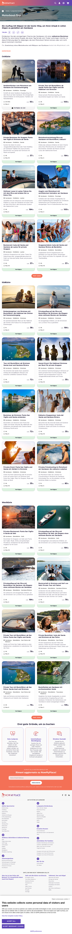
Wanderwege (40, 815)
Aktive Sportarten (8, 804)
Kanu (38, 820)
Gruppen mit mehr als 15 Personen (46, 851)
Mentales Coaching (7, 851)
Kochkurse (5, 867)
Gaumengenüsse (7, 857)
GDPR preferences (36, 931)
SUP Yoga (4, 843)
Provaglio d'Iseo (29, 877)
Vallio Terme (28, 886)
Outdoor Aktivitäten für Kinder (45, 844)
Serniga (27, 891)
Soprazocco (28, 882)
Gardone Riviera (29, 881)
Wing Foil (4, 827)
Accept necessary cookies (13, 926)
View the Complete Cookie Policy (12, 916)
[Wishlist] (32, 63)
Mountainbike (5, 818)
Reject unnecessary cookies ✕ (61, 899)
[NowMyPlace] (8, 3)
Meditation (4, 850)
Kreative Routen (42, 827)
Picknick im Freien (6, 865)
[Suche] (55, 3)
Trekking (4, 809)
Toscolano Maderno (30, 879)
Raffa (50, 889)
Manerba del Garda (54, 877)
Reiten (38, 811)
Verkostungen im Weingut (9, 862)
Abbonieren (36, 782)
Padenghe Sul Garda (54, 882)
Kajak (38, 822)
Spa (3, 839)
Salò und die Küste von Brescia (35, 875)
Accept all (11, 921)
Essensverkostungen (7, 860)
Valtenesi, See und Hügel (57, 875)
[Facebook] (9, 32)
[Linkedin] (69, 795)
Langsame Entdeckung (18, 11)
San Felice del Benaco (54, 888)
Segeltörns (40, 818)
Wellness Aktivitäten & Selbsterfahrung (15, 836)
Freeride (4, 829)
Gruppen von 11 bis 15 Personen (45, 853)
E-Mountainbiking (6, 816)
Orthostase (5, 844)
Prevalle (27, 889)
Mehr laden (37, 276)
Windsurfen (5, 823)
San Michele (28, 888)
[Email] (22, 32)
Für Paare (39, 865)
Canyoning (5, 811)
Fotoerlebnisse (41, 830)
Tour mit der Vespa (42, 808)
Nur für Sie (40, 860)
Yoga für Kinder (41, 848)
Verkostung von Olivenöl (8, 864)
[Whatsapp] (13, 32)
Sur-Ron (4, 822)
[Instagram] (66, 795)
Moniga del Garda (53, 879)
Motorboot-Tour (41, 809)
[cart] (68, 3)
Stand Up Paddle (41, 816)
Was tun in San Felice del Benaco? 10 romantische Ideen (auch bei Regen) (12, 877)
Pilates (3, 846)
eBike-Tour (39, 813)
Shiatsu (4, 848)
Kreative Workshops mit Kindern (45, 842)
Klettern (4, 813)
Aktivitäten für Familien (45, 839)
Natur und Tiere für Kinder (44, 846)
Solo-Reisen (40, 863)
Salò (26, 884)
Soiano (50, 886)
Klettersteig (5, 808)
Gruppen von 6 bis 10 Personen (45, 854)
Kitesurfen (4, 825)
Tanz (38, 834)
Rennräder (5, 820)
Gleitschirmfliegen (7, 815)
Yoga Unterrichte (6, 841)
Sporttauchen (5, 831)
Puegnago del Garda (54, 884)
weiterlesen (6, 51)
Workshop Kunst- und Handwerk (45, 832)
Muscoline (51, 881)
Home (5, 11)
